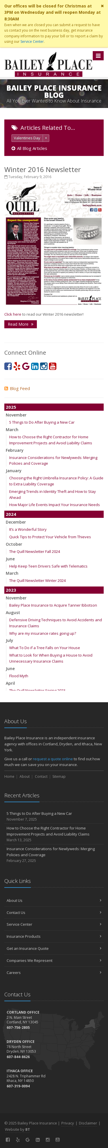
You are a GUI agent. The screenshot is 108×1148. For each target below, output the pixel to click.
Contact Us (54, 912)
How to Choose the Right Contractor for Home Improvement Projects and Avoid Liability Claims (54, 834)
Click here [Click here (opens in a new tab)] (12, 314)
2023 (11, 590)
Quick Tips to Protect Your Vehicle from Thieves (50, 536)
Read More (20, 324)
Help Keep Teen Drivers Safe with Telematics (48, 566)
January (14, 470)
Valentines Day (27, 137)
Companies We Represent (54, 960)
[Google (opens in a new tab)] (26, 366)
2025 (11, 407)
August (13, 612)
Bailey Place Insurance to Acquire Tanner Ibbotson (53, 605)
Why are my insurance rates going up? (42, 633)
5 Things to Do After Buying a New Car (42, 422)
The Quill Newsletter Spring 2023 (37, 690)
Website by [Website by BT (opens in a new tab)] (17, 1129)
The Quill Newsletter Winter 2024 (37, 580)
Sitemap (59, 776)
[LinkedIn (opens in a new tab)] (35, 366)
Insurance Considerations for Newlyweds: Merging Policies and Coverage (54, 854)
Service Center (32, 41)
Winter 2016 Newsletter (42, 169)
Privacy (67, 1123)
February (15, 450)
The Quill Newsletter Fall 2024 (34, 551)
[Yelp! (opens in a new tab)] (17, 366)
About (25, 776)
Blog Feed (17, 388)
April (10, 683)
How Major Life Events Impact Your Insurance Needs (54, 504)
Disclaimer (88, 1123)
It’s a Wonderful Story (28, 529)
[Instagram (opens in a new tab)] (44, 366)
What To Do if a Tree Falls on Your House (44, 647)
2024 (11, 514)
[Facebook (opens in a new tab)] (8, 366)
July (9, 640)
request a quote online (53, 758)
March (12, 429)
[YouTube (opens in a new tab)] (52, 366)
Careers (54, 972)
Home (9, 776)
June (10, 559)
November (16, 415)
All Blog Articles (29, 148)
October (14, 544)
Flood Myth (18, 675)
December (16, 522)
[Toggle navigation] (98, 55)
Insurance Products (54, 936)
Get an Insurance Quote (54, 948)
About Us (54, 900)
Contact (41, 776)
